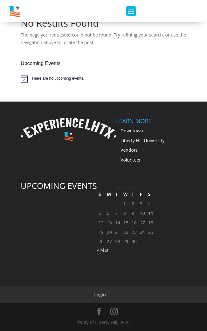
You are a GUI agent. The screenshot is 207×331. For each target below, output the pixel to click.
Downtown (132, 131)
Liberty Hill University (142, 140)
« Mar (103, 250)
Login (100, 295)
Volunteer (131, 160)
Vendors (129, 150)
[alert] (103, 79)
